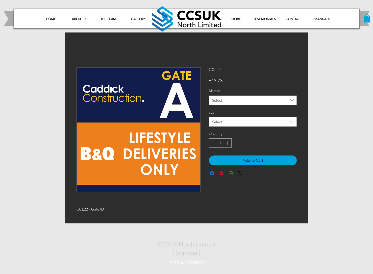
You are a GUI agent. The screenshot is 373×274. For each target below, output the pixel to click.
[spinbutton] (220, 143)
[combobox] (253, 100)
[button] (322, 19)
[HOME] (51, 19)
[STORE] (236, 19)
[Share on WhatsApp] (231, 173)
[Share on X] (240, 173)
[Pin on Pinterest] (221, 173)
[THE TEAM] (108, 19)
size (212, 112)
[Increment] (228, 143)
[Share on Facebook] (212, 173)
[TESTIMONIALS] (264, 19)
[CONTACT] (293, 19)
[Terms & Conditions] (186, 262)
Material (215, 91)
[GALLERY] (138, 19)
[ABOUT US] (79, 19)
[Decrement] (213, 143)
